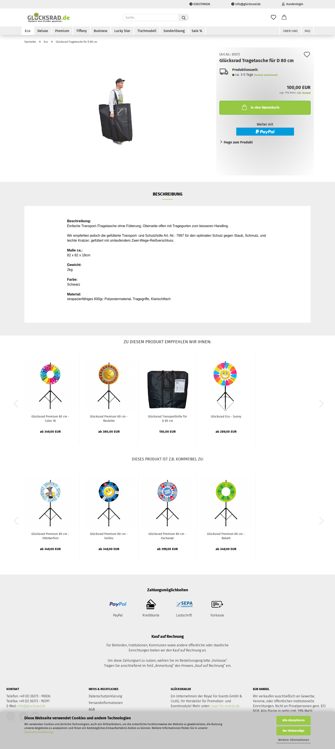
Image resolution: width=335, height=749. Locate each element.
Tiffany (81, 31)
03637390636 (200, 4)
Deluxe (42, 31)
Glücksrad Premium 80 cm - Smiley (109, 535)
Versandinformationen (106, 703)
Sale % (197, 31)
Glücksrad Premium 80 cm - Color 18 (50, 418)
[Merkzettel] (273, 17)
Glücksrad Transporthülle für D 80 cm (167, 418)
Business (100, 31)
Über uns (290, 31)
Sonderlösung (174, 31)
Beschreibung (167, 194)
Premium (62, 31)
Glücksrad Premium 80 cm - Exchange (167, 535)
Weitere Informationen (293, 740)
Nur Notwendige (293, 731)
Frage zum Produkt (238, 142)
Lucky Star (122, 31)
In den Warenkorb (260, 107)
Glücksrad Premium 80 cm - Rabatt (226, 535)
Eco (27, 31)
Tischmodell (146, 31)
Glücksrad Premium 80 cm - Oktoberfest (50, 535)
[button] (284, 17)
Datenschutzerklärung (38, 732)
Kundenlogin (292, 4)
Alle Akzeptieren (293, 720)
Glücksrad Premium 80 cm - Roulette (109, 418)
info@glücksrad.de (246, 4)
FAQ (307, 31)
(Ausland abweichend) (266, 75)
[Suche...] (183, 17)
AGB (92, 709)
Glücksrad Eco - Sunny (226, 416)
